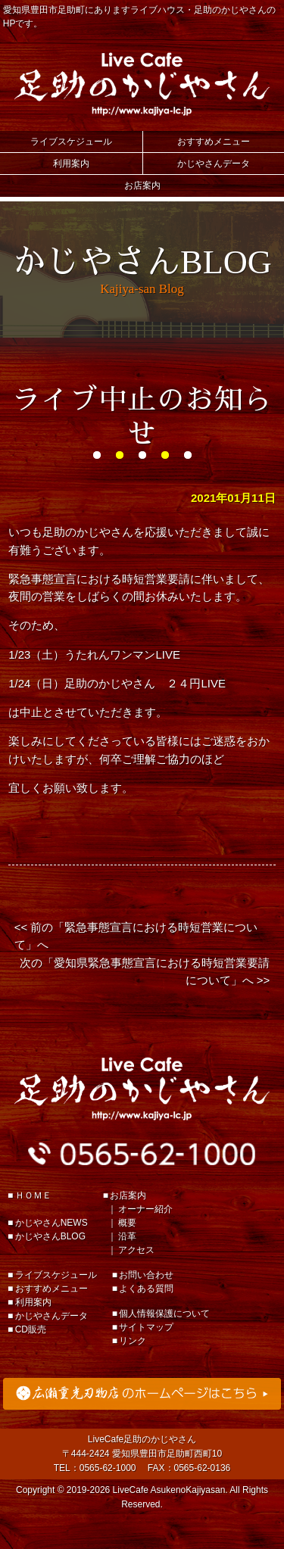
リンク (132, 1341)
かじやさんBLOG (50, 1236)
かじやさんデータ (213, 163)
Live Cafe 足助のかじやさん (142, 84)
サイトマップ (146, 1327)
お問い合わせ (146, 1275)
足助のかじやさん (142, 1088)
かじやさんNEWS (51, 1222)
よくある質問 (146, 1288)
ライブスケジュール (71, 141)
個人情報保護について (164, 1313)
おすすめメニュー (213, 141)
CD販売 (30, 1329)
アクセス (136, 1250)
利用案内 (71, 163)
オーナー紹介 (145, 1209)
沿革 (127, 1236)
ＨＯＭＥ (33, 1195)
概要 (127, 1222)
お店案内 (142, 185)
